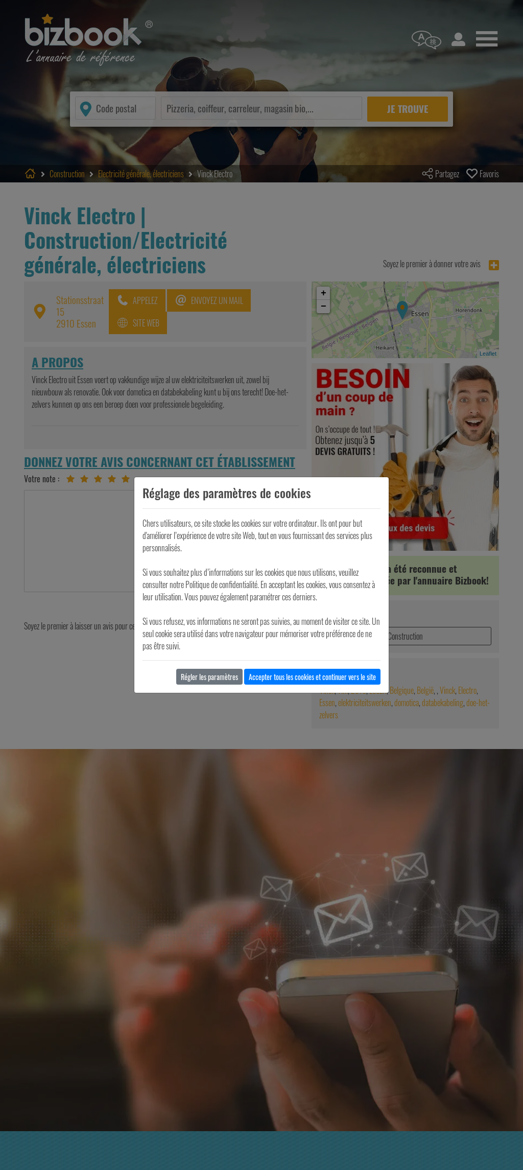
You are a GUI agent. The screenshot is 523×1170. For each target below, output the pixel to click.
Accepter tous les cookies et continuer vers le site (312, 676)
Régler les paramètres (209, 676)
